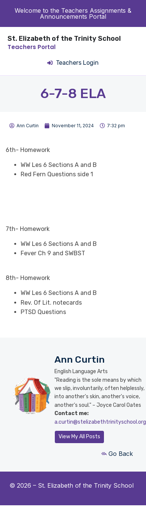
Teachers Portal (32, 47)
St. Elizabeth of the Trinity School (64, 38)
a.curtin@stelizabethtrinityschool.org (100, 422)
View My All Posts (79, 436)
